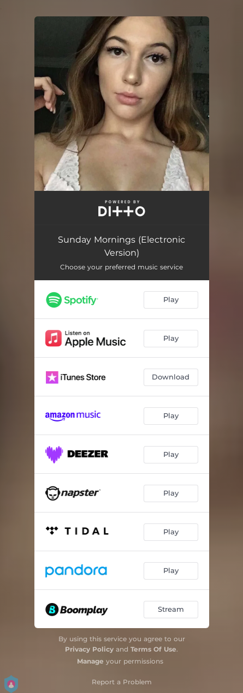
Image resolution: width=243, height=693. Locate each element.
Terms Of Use (153, 649)
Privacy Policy (89, 649)
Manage (90, 661)
